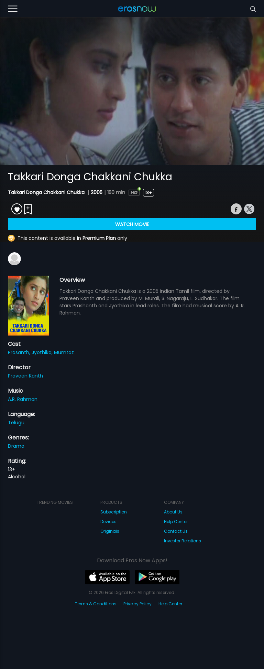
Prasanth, (20, 352)
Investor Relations (182, 541)
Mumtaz (64, 352)
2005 (96, 192)
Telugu (16, 422)
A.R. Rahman (22, 399)
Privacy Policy (137, 604)
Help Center (176, 521)
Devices (108, 521)
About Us (173, 512)
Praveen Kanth (25, 375)
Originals (109, 531)
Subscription (113, 512)
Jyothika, (43, 352)
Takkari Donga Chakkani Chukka (47, 192)
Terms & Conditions (96, 604)
